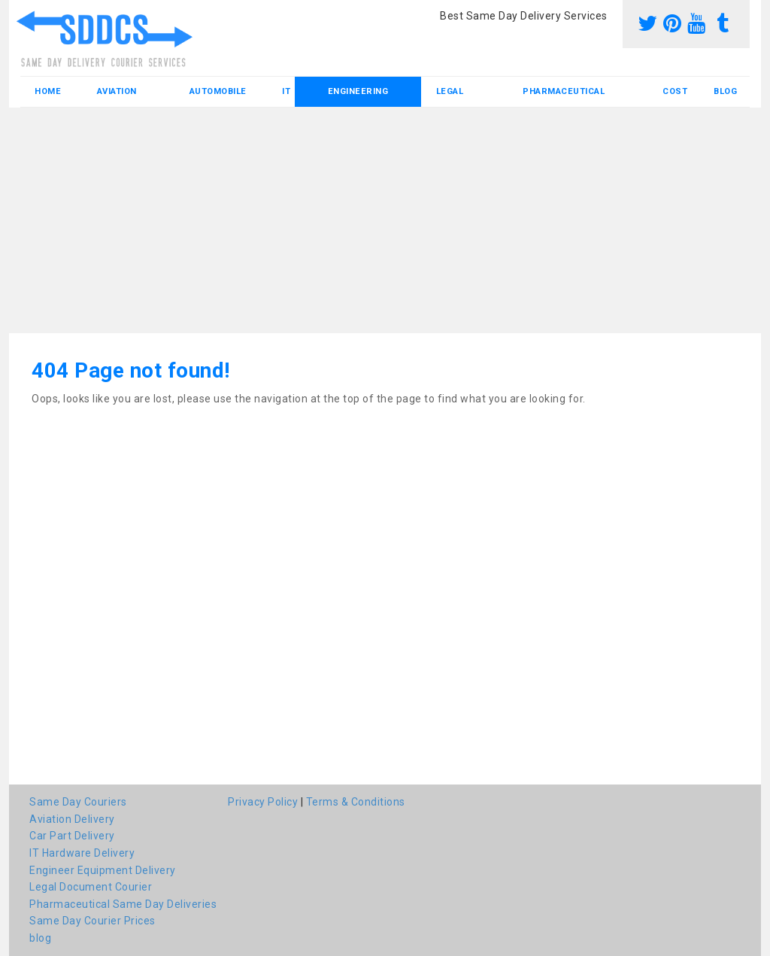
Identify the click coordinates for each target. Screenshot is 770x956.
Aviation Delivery (72, 819)
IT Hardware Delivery (82, 853)
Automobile (218, 91)
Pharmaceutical (564, 91)
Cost (674, 91)
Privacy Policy (263, 802)
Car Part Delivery (72, 836)
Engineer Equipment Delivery (102, 870)
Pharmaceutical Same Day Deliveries (123, 904)
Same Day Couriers (78, 802)
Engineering (358, 91)
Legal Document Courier (90, 887)
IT (286, 91)
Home (48, 91)
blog (725, 91)
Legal (450, 91)
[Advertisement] (385, 220)
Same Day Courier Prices (92, 921)
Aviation (117, 91)
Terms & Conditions (355, 802)
